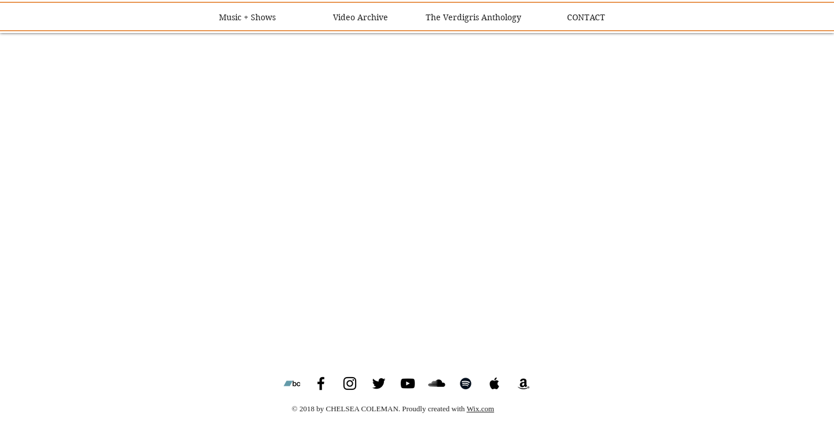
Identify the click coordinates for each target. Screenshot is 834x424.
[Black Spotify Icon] (465, 383)
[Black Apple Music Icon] (494, 383)
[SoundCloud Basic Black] (436, 383)
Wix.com (481, 408)
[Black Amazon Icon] (523, 383)
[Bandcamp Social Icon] (292, 383)
